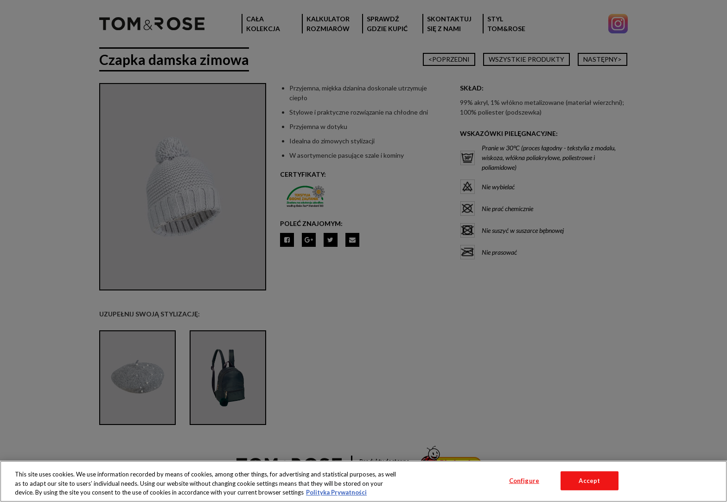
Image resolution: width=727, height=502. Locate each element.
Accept (589, 480)
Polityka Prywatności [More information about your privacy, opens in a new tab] (336, 492)
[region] (363, 481)
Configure (524, 480)
